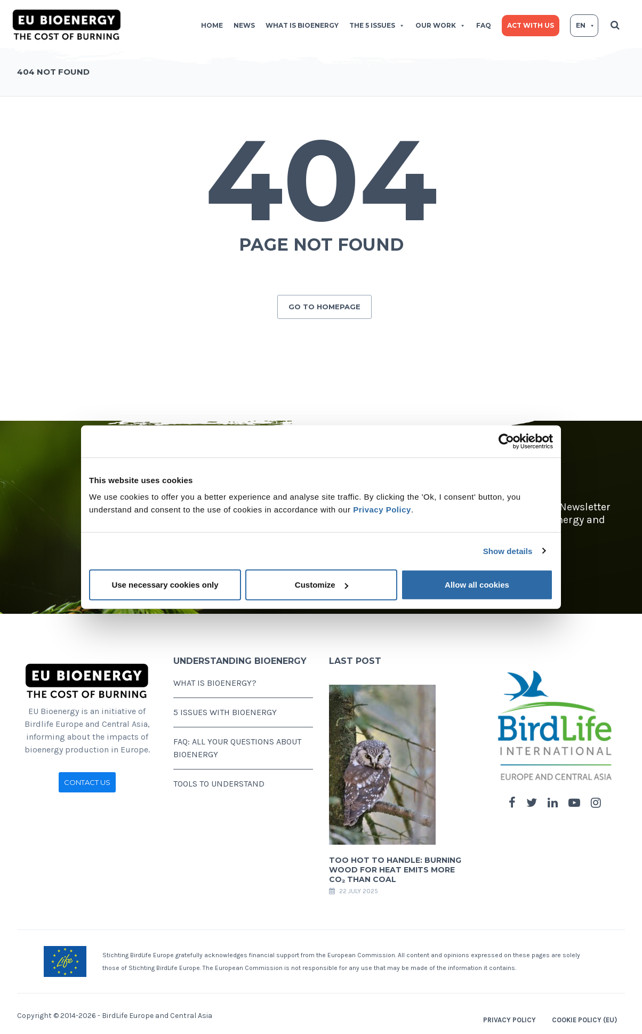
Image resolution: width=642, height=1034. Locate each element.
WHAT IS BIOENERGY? (214, 679)
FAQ (483, 25)
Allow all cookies (477, 584)
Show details (508, 550)
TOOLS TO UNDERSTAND (218, 779)
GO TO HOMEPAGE (324, 302)
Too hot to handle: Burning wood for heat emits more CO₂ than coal (395, 865)
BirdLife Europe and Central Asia (157, 1011)
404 (321, 180)
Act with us (530, 25)
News (244, 25)
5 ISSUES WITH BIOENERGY (225, 708)
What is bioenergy (302, 25)
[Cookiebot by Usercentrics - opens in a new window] (506, 441)
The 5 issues (377, 25)
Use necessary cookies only (164, 584)
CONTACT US (87, 778)
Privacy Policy (382, 509)
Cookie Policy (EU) (584, 1016)
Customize (321, 584)
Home (212, 25)
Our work (440, 25)
